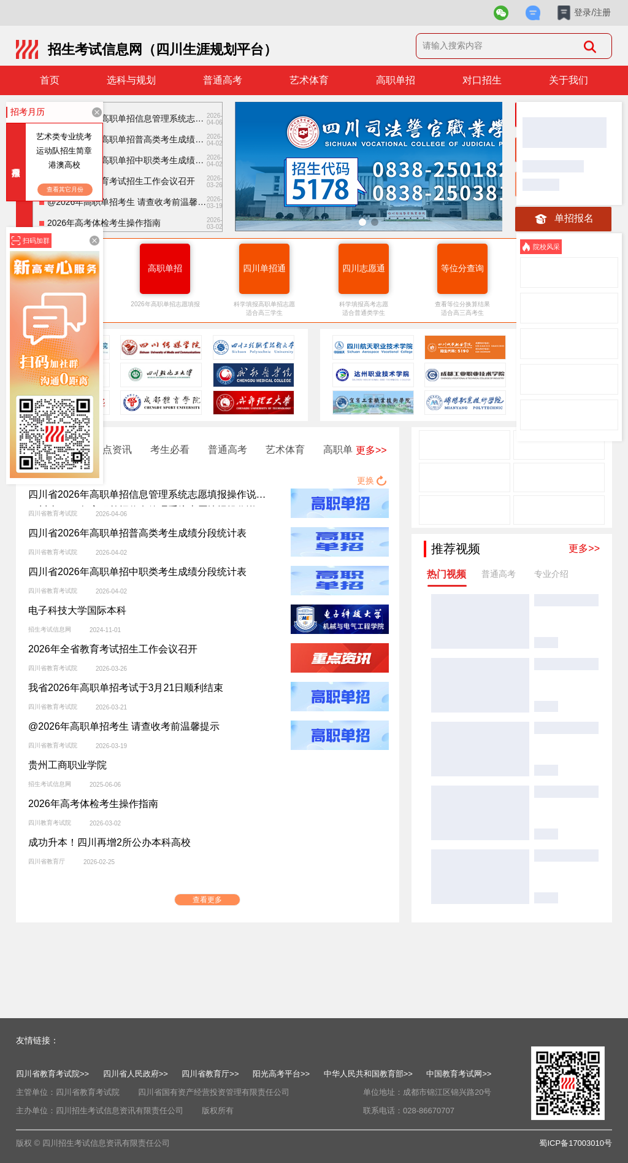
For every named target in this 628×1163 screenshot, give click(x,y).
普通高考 (222, 80)
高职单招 (395, 80)
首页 (49, 80)
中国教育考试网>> (458, 1073)
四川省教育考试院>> (52, 1073)
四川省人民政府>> (135, 1073)
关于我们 (568, 80)
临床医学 (543, 598)
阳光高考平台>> (281, 1073)
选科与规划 (131, 80)
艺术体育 (309, 80)
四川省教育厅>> (210, 1073)
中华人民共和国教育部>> (368, 1073)
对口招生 (482, 80)
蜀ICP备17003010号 (575, 1143)
